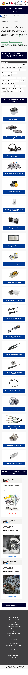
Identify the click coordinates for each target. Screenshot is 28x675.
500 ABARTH (13, 64)
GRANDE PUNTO (6, 75)
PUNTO (4, 83)
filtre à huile (15, 41)
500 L (19, 64)
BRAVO (9, 67)
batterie (12, 36)
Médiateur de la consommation (14, 633)
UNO (3, 94)
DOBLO (10, 70)
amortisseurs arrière (18, 35)
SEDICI (15, 88)
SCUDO (9, 88)
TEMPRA (10, 91)
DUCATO (16, 70)
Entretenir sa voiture (8, 15)
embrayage (16, 39)
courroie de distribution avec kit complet (10, 38)
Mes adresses (14, 659)
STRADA (4, 91)
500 (7, 64)
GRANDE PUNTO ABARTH (9, 78)
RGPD (14, 631)
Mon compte (14, 649)
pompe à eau (16, 44)
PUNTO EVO (11, 83)
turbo (5, 45)
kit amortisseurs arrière (14, 42)
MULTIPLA (10, 80)
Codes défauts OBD (14, 619)
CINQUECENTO (17, 67)
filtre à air (22, 39)
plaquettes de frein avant (6, 44)
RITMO (3, 88)
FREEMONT (5, 72)
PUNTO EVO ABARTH (7, 86)
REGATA (23, 86)
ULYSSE (21, 91)
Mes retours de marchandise (14, 655)
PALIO (16, 80)
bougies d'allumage (19, 36)
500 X (24, 64)
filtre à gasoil (9, 41)
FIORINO (23, 70)
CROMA (4, 70)
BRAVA (3, 67)
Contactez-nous (14, 643)
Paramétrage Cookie (14, 635)
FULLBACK (13, 72)
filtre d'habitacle (4, 42)
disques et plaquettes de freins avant (13, 39)
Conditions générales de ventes (14, 626)
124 (3, 64)
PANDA (22, 80)
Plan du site (14, 628)
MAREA (4, 80)
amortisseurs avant (5, 36)
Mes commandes (14, 653)
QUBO (17, 86)
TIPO (16, 91)
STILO (20, 88)
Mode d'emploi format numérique (14, 645)
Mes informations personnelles (14, 662)
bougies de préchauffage (7, 37)
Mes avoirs (14, 657)
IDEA (19, 78)
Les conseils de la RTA (14, 617)
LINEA (24, 78)
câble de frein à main (18, 37)
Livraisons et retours (14, 624)
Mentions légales (14, 622)
